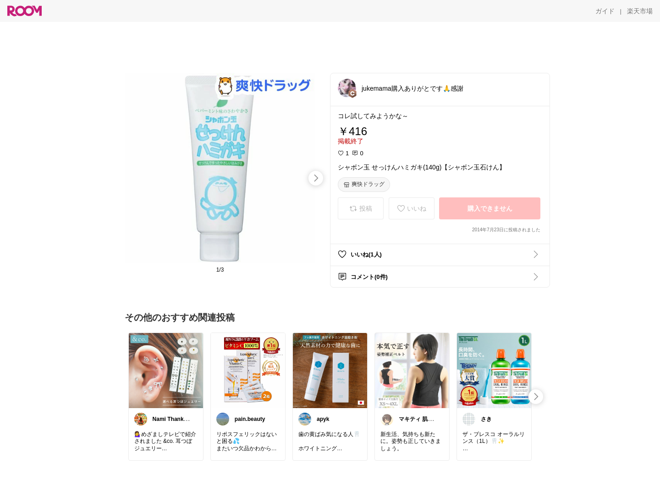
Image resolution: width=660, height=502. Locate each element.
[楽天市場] (640, 11)
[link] (166, 370)
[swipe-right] (315, 178)
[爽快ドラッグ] (364, 184)
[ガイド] (605, 11)
